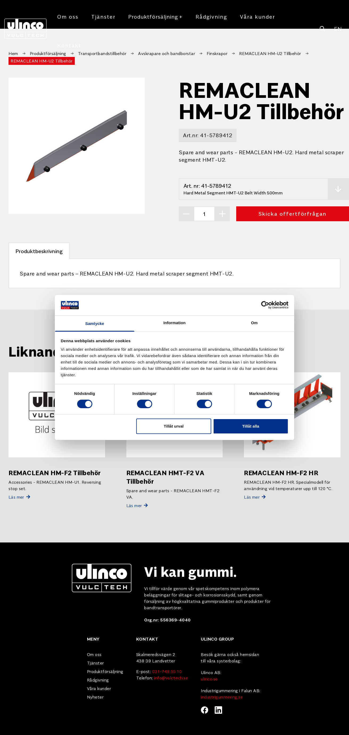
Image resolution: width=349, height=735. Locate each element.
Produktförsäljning (155, 16)
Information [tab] (174, 322)
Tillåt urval (174, 426)
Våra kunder (257, 16)
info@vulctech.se (171, 677)
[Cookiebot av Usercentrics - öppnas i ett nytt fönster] (265, 305)
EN (338, 28)
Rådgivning (211, 16)
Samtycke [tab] (94, 323)
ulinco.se (209, 679)
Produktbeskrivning (39, 250)
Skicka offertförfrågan (293, 213)
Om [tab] (254, 322)
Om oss (67, 16)
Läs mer (19, 497)
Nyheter (95, 697)
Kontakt (69, 45)
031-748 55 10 (167, 671)
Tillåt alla (250, 426)
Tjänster (103, 16)
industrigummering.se (222, 697)
